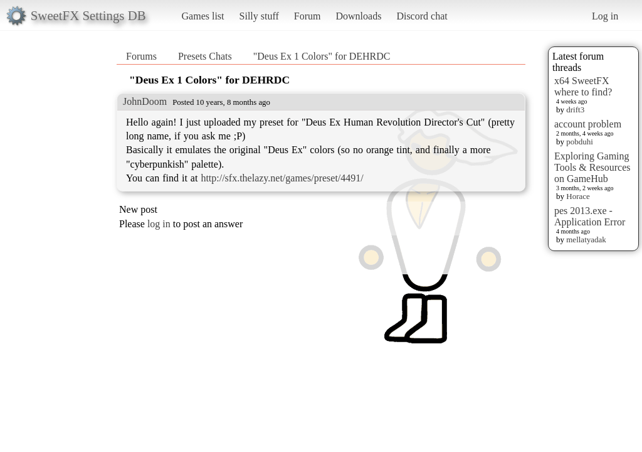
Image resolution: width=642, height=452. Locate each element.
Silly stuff (259, 16)
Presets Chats (205, 56)
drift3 (575, 109)
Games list (203, 16)
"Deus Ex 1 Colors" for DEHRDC (322, 56)
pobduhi (579, 141)
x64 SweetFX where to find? (583, 86)
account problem (587, 124)
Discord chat (421, 16)
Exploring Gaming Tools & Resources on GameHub (592, 167)
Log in (605, 16)
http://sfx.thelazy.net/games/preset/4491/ (282, 178)
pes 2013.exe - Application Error (589, 216)
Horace (578, 196)
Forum (307, 16)
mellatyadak (586, 239)
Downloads (358, 16)
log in (159, 223)
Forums (141, 56)
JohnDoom (145, 101)
